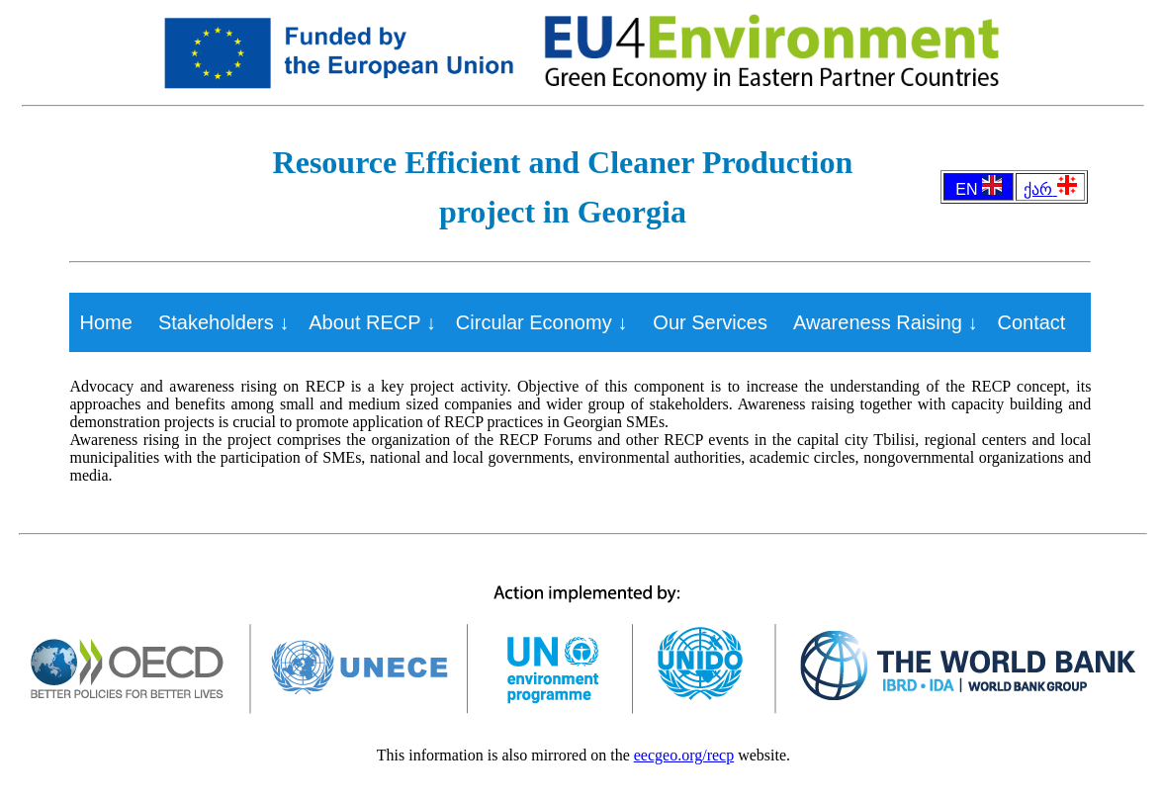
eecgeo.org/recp (684, 755)
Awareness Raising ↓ (885, 322)
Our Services (710, 322)
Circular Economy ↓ (541, 322)
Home (105, 322)
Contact (1031, 322)
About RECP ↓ (372, 322)
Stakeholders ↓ (223, 322)
